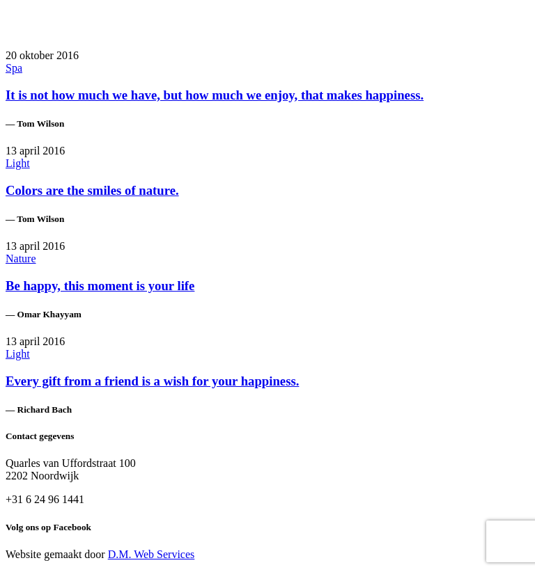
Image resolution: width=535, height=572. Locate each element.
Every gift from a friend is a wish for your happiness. (152, 381)
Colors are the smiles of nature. (92, 190)
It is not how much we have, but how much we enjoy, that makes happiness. (215, 95)
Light (18, 163)
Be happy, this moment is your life (100, 285)
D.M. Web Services (151, 554)
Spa (14, 68)
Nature (21, 258)
